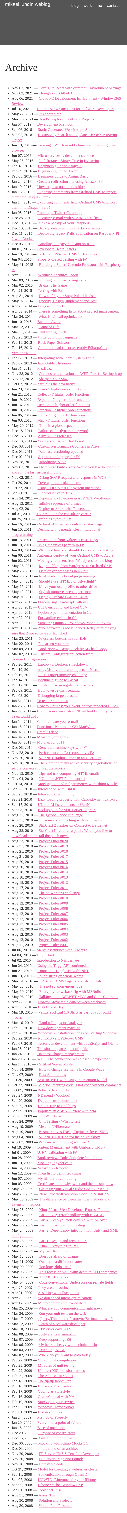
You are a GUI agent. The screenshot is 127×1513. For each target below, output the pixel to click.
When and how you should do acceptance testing (75, 550)
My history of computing (57, 1178)
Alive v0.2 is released (55, 436)
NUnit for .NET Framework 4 (62, 778)
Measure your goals (52, 737)
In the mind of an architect (58, 1448)
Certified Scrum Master (55, 1064)
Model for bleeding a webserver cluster (68, 1469)
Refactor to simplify (53, 1090)
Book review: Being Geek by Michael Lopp (72, 649)
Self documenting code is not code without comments (79, 1085)
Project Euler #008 (53, 908)
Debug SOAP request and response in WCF (73, 477)
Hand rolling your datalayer (60, 1023)
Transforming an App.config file (62, 1048)
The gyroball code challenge (61, 815)
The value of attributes (55, 1376)
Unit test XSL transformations (61, 1370)
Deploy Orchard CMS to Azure (63, 597)
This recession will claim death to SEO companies (78, 1272)
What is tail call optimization (61, 316)
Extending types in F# (53, 519)
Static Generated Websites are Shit (65, 129)
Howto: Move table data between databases (72, 1002)
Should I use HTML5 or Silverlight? (67, 581)
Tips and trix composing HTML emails (69, 773)
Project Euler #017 (53, 856)
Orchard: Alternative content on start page (70, 524)
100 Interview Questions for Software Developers (75, 109)
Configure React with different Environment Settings (80, 88)
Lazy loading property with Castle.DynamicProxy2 (78, 799)
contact (113, 5)
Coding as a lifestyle (54, 1391)
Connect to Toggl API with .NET (63, 971)
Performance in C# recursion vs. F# (66, 752)
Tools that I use (50, 1490)
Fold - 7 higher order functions (61, 415)
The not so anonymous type (60, 986)
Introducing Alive (52, 462)
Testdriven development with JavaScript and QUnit (78, 1043)
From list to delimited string (59, 1173)
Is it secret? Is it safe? (55, 1386)
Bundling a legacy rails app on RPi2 (66, 244)
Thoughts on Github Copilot (61, 93)
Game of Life (48, 327)
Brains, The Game (52, 285)
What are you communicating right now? (70, 1308)
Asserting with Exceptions (58, 1293)
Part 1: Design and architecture (63, 1241)
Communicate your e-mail (57, 721)
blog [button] (75, 5)
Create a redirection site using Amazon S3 (70, 181)
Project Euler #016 (53, 867)
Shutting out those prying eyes (62, 280)
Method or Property (52, 1417)
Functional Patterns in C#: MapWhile (66, 727)
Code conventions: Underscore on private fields (76, 1282)
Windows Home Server (56, 1407)
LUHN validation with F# (57, 1152)
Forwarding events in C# (57, 617)
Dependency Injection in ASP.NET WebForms (75, 498)
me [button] (99, 5)
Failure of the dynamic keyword (63, 431)
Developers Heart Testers (56, 249)
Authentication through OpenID (62, 1474)
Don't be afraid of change (59, 1256)
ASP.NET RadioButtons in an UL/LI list (70, 758)
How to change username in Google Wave (71, 1069)
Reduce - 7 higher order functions (63, 405)
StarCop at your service (56, 1402)
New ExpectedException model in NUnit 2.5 (74, 1194)
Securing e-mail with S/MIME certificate (70, 218)
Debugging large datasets (57, 695)
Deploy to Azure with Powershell (65, 508)
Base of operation (51, 1428)
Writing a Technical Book (58, 275)
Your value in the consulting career (63, 514)
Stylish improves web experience (65, 592)
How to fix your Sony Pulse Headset (67, 296)
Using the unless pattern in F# (60, 545)
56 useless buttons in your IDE (62, 638)
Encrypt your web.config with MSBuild (70, 991)
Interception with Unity (56, 794)
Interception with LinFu (56, 789)
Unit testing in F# (52, 332)
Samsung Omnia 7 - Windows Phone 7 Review (74, 623)
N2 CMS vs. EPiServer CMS (60, 1038)
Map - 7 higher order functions (61, 420)
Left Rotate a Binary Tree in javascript (69, 161)
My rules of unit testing (56, 1365)
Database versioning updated (60, 451)
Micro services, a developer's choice (65, 155)
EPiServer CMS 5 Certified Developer (69, 1453)
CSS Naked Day (51, 1007)
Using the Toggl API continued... (63, 965)
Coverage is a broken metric (59, 482)
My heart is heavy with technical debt (67, 1344)
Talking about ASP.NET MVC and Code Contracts (78, 997)
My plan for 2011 (50, 742)
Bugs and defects (51, 306)
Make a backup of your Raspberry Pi (67, 223)
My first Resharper (54, 1251)
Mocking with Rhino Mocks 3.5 (63, 1443)
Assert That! (48, 1495)
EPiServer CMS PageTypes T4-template (70, 981)
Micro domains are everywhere (62, 1303)
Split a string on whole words (60, 976)
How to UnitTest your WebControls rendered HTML (78, 706)
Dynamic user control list (57, 1100)
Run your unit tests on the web (62, 1313)
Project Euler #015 (53, 862)
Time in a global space (56, 425)
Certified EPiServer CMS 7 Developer (67, 254)
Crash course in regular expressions (65, 685)
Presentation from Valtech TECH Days (67, 540)
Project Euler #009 (53, 903)
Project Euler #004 (53, 929)
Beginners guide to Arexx (58, 171)
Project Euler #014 (53, 872)
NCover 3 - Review (52, 1168)
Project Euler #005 (53, 924)
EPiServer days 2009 (54, 1329)
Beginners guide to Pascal (58, 680)
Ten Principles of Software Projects (66, 119)
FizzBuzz (44, 368)
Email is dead (47, 732)
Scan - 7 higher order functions (61, 389)
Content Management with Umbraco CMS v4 (72, 1147)
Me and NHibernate (54, 1126)
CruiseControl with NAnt (58, 1396)
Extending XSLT (51, 1350)
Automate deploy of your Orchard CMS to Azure (75, 555)
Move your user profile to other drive (68, 586)
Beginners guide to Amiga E (60, 166)
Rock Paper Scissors (54, 342)
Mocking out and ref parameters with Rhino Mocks (78, 784)
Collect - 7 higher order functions (63, 394)
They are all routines (54, 1287)
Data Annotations (52, 1074)
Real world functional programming (67, 576)
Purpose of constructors (56, 1433)
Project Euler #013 (53, 877)
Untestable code (51, 1464)
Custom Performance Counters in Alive (69, 446)
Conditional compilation (57, 1360)
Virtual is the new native (57, 384)
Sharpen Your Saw (53, 379)
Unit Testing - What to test (59, 1121)
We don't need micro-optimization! (65, 1298)
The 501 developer (53, 1277)
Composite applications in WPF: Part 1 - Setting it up (80, 373)
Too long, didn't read (55, 1267)
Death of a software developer (61, 1324)
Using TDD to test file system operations (69, 488)
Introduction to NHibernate (58, 960)
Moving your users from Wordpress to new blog (74, 560)
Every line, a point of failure (59, 1422)
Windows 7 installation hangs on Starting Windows (78, 1033)
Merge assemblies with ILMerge (62, 950)
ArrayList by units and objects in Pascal (68, 669)
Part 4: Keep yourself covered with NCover (73, 1220)
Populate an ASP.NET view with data (67, 1111)
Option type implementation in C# (64, 612)
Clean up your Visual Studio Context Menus (73, 1189)
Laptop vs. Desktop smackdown (63, 664)
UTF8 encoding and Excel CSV (62, 607)
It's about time (50, 114)
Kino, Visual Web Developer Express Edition (74, 1209)
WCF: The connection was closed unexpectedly (74, 1059)
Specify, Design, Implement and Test (68, 301)
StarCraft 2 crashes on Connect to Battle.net (73, 825)
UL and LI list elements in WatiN (64, 804)
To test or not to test (52, 701)
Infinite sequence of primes (60, 503)
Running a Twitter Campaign (60, 212)
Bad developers (50, 1412)
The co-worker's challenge (59, 893)
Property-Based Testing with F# (62, 259)
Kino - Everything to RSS (59, 1246)
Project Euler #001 (53, 945)
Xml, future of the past (56, 1438)
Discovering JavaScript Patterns (63, 602)
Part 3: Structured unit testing (62, 1225)
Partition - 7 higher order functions (64, 410)
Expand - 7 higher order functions (63, 399)
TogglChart (45, 955)
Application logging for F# (59, 457)
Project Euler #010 (53, 898)
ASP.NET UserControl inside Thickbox (69, 1137)
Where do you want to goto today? (65, 1355)
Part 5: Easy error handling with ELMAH (71, 1215)
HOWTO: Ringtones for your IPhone (67, 1479)
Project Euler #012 (53, 882)
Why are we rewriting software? (64, 1142)
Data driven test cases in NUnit (63, 571)
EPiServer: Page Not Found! (61, 1459)
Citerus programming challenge (62, 675)
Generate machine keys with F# (63, 747)
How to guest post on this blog (61, 187)
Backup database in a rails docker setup (69, 228)
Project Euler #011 (53, 888)
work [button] (88, 5)
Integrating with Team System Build (66, 358)
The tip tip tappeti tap (54, 1381)
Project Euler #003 (53, 934)
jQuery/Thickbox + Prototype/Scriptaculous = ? (75, 1318)
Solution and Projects (55, 1500)
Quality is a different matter (60, 1261)
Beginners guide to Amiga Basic (63, 176)
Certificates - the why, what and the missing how (75, 1183)
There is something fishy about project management (78, 311)
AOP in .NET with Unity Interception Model (72, 1080)
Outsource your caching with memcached (71, 820)
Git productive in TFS (55, 493)
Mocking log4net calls (54, 1163)
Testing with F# (50, 290)
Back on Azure (49, 322)
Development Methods (55, 124)
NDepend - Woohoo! (54, 1095)
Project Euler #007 (53, 913)
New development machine (59, 1028)
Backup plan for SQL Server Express (67, 810)
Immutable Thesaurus (55, 363)
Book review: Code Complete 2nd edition (70, 1158)
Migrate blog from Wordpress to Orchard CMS (75, 566)
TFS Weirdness (49, 1116)
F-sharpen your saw (53, 643)
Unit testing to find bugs (57, 1106)
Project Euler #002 (53, 939)
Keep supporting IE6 (54, 1339)
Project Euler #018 (53, 851)
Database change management (61, 1054)
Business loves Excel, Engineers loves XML (73, 1132)
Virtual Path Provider (55, 1505)
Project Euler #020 (53, 841)
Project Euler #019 (53, 846)
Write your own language (57, 337)
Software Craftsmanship (57, 1334)
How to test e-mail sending (59, 690)
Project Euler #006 (53, 919)
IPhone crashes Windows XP (60, 1485)
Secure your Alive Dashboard (61, 441)
